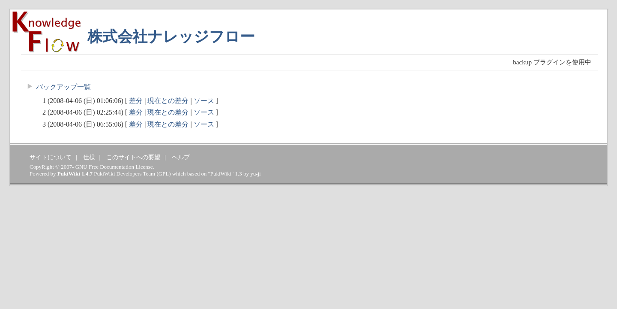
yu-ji (255, 173)
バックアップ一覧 (63, 87)
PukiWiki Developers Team (124, 173)
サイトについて (51, 157)
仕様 (89, 157)
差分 (136, 100)
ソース (204, 100)
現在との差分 (168, 100)
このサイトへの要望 (133, 157)
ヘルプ (181, 157)
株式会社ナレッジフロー (171, 36)
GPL (164, 173)
